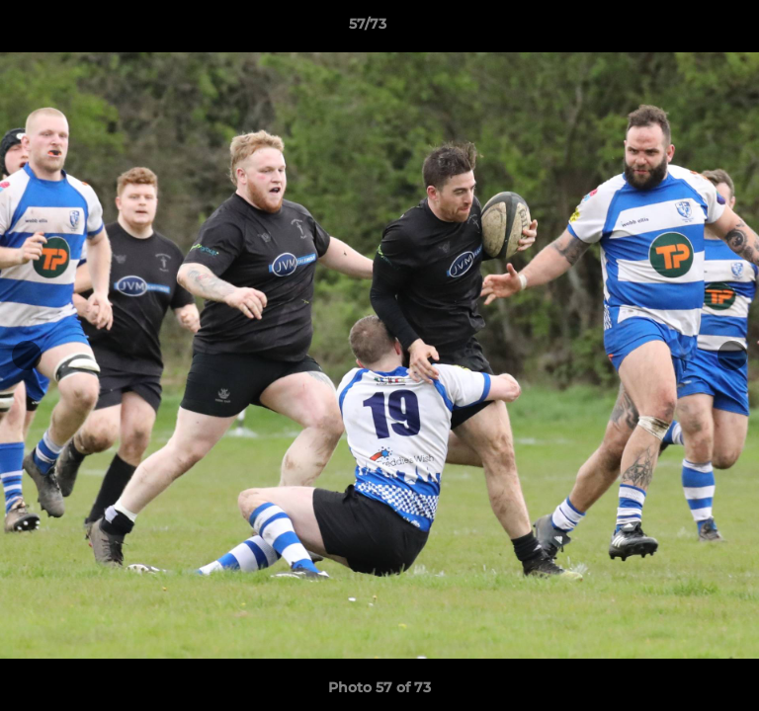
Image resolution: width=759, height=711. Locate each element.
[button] (688, 29)
